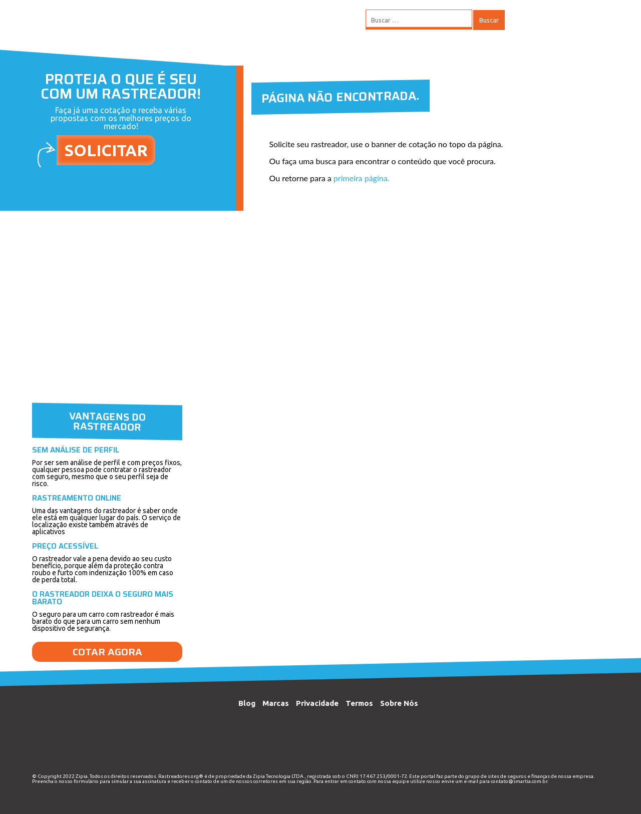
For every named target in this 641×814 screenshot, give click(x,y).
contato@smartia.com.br (519, 781)
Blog (246, 703)
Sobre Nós (399, 703)
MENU (535, 20)
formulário (86, 781)
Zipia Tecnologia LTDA (278, 776)
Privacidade (317, 703)
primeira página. (362, 178)
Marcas (275, 703)
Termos (359, 703)
